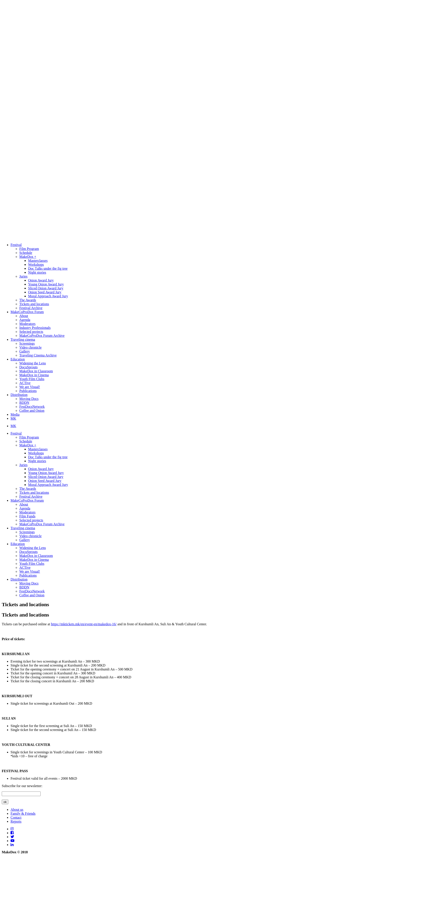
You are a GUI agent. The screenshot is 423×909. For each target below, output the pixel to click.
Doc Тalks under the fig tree (48, 268)
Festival (16, 245)
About (23, 316)
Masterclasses (38, 260)
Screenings (27, 343)
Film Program (29, 249)
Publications (28, 391)
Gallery (24, 351)
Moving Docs (29, 399)
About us (17, 809)
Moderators (27, 324)
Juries (23, 276)
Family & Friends (23, 813)
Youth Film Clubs (31, 379)
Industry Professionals (35, 328)
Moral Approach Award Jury (48, 296)
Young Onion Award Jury (46, 284)
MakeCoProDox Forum (27, 312)
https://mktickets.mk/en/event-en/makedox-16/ (84, 624)
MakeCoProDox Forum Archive (42, 335)
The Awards (27, 300)
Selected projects (31, 331)
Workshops (36, 264)
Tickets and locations (34, 304)
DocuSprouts (28, 367)
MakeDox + (27, 256)
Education (18, 359)
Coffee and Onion (31, 410)
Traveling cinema (23, 339)
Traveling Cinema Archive (38, 355)
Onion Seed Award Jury (44, 292)
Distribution (19, 395)
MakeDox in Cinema (34, 375)
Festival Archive (30, 308)
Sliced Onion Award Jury (45, 288)
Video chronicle (30, 347)
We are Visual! (29, 387)
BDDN (24, 403)
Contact (16, 817)
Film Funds (27, 516)
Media (15, 414)
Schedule (25, 253)
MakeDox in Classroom (36, 371)
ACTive (24, 383)
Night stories (37, 272)
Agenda (24, 320)
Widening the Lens (32, 363)
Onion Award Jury (41, 280)
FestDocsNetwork (32, 406)
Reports (16, 821)
